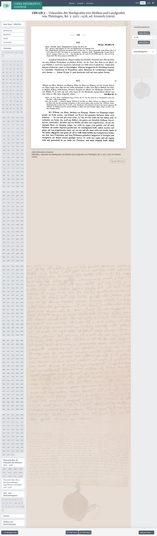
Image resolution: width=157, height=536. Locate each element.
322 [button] (12, 281)
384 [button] (21, 324)
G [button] (21, 499)
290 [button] (3, 257)
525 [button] (3, 433)
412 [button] (12, 348)
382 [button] (12, 324)
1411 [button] (4, 473)
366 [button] (8, 313)
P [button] (2, 507)
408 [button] (17, 344)
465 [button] (3, 387)
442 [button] (12, 369)
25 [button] (14, 69)
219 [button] (21, 203)
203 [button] (17, 192)
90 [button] (10, 108)
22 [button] (3, 69)
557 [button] (12, 455)
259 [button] (21, 232)
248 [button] (17, 224)
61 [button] (14, 90)
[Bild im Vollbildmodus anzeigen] (126, 23)
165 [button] (3, 165)
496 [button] (8, 409)
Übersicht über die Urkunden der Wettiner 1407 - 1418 (12, 462)
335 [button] (3, 291)
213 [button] (17, 199)
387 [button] (12, 328)
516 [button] (8, 426)
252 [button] (12, 228)
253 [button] (17, 228)
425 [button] (3, 359)
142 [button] (12, 146)
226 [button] (8, 210)
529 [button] (21, 433)
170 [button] (3, 168)
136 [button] (8, 143)
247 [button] (12, 224)
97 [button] (14, 112)
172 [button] (12, 168)
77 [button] (7, 101)
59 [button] (7, 90)
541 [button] (8, 444)
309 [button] (21, 270)
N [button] (19, 503)
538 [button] (17, 440)
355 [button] (3, 306)
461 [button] (8, 384)
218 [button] (17, 203)
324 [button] (21, 281)
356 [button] (8, 306)
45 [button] (21, 79)
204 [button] (21, 192)
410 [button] (3, 348)
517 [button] (12, 426)
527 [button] (12, 433)
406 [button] (8, 344)
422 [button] (12, 355)
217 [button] (12, 203)
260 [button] (3, 235)
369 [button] (21, 313)
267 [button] (12, 239)
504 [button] (21, 415)
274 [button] (21, 243)
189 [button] (21, 179)
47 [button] (7, 83)
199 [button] (21, 186)
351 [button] (8, 302)
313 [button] (17, 273)
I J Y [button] (6, 503)
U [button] (17, 507)
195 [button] (3, 186)
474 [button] (21, 391)
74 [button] (18, 98)
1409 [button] (15, 469)
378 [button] (17, 320)
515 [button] (3, 426)
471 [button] (8, 391)
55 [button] (14, 87)
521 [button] (8, 429)
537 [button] (12, 440)
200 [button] (3, 192)
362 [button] (12, 310)
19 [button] (14, 65)
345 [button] (3, 299)
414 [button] (21, 348)
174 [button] (21, 168)
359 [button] (21, 306)
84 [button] (10, 105)
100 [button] (3, 118)
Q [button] (5, 507)
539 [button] (21, 440)
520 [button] (3, 429)
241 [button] (8, 221)
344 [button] (21, 295)
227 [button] (12, 210)
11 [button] (7, 61)
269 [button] (21, 239)
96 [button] (10, 112)
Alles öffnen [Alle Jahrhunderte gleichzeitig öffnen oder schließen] (144, 33)
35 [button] (7, 76)
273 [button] (17, 243)
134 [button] (21, 139)
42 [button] (10, 79)
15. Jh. (136, 37)
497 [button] (12, 409)
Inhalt (5, 38)
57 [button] (21, 87)
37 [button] (14, 76)
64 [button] (3, 94)
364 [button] (21, 310)
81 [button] (21, 101)
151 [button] (8, 154)
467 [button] (12, 387)
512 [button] (12, 422)
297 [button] (12, 261)
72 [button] (10, 98)
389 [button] (21, 328)
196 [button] (8, 186)
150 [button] (3, 154)
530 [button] (3, 436)
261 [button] (8, 235)
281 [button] (8, 250)
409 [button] (21, 344)
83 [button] (7, 105)
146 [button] (8, 150)
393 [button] (17, 331)
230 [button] (3, 214)
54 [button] (10, 87)
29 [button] (7, 72)
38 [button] (18, 76)
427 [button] (12, 359)
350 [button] (3, 302)
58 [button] (3, 90)
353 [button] (17, 302)
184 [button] (21, 175)
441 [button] (8, 369)
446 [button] (8, 373)
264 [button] (21, 235)
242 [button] (12, 221)
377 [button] (12, 320)
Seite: (138, 3)
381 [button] (8, 324)
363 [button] (17, 310)
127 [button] (12, 136)
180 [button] (3, 175)
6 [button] (16, 52)
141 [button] (8, 146)
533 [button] (17, 436)
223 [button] (17, 206)
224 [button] (21, 206)
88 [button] (3, 108)
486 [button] (8, 402)
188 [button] (17, 179)
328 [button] (17, 284)
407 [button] (12, 344)
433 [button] (17, 362)
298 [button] (17, 261)
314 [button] (21, 273)
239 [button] (21, 217)
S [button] (11, 507)
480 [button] (3, 398)
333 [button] (17, 288)
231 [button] (8, 214)
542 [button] (12, 444)
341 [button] (8, 295)
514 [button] (21, 422)
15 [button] (21, 61)
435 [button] (3, 366)
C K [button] (9, 499)
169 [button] (21, 165)
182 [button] (12, 175)
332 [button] (12, 288)
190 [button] (3, 183)
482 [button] (12, 398)
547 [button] (12, 447)
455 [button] (3, 380)
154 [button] (21, 154)
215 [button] (3, 203)
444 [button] (21, 369)
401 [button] (8, 340)
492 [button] (12, 406)
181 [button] (8, 175)
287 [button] (12, 253)
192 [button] (12, 183)
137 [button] (12, 143)
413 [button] (17, 348)
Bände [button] (72, 3)
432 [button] (12, 362)
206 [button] (8, 195)
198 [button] (17, 186)
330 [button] (3, 288)
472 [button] (12, 391)
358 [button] (17, 306)
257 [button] (12, 232)
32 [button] (18, 72)
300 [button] (3, 266)
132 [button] (12, 139)
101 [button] (8, 118)
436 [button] (8, 366)
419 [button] (21, 351)
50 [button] (18, 83)
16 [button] (3, 65)
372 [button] (12, 317)
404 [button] (21, 340)
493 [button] (17, 406)
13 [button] (14, 61)
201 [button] (8, 192)
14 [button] (18, 61)
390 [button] (3, 331)
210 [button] (3, 199)
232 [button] (12, 214)
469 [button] (21, 387)
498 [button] (17, 409)
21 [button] (21, 65)
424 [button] (21, 355)
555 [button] (3, 455)
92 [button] (18, 108)
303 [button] (17, 266)
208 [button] (17, 195)
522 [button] (12, 429)
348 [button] (17, 299)
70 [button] (3, 98)
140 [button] (3, 146)
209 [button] (21, 195)
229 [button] (21, 210)
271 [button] (8, 243)
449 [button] (21, 373)
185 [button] (3, 179)
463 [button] (17, 384)
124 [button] (21, 132)
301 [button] (8, 266)
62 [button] (18, 90)
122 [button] (12, 132)
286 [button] (8, 253)
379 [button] (21, 320)
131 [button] (8, 139)
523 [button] (17, 429)
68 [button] (18, 94)
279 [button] (21, 246)
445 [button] (3, 373)
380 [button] (3, 324)
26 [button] (18, 69)
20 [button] (18, 65)
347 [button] (12, 299)
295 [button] (3, 261)
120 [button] (3, 132)
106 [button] (8, 121)
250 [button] (3, 228)
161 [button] (8, 161)
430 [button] (3, 362)
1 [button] (2, 52)
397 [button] (12, 335)
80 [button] (18, 101)
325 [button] (3, 284)
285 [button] (3, 253)
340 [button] (3, 295)
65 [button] (7, 94)
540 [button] (3, 444)
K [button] (10, 503)
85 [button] (14, 105)
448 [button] (17, 373)
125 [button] (3, 136)
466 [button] (8, 387)
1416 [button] (9, 476)
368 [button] (17, 313)
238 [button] (17, 217)
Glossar (6, 516)
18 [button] (10, 65)
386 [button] (8, 328)
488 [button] (17, 402)
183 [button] (17, 175)
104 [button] (21, 118)
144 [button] (21, 146)
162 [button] (12, 161)
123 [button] (17, 132)
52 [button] (3, 87)
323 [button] (17, 281)
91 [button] (14, 108)
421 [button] (8, 355)
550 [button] (3, 451)
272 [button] (12, 243)
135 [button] (3, 143)
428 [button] (17, 359)
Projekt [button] (80, 3)
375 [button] (3, 320)
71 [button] (7, 98)
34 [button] (3, 76)
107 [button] (12, 121)
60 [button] (10, 90)
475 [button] (3, 395)
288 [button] (17, 253)
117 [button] (12, 128)
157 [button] (12, 157)
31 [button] (14, 72)
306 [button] (8, 270)
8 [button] (21, 52)
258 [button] (17, 232)
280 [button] (3, 250)
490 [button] (3, 406)
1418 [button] (20, 476)
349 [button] (21, 299)
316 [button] (8, 277)
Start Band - (12, 24)
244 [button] (21, 221)
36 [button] (10, 76)
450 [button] (3, 377)
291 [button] (8, 257)
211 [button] (8, 199)
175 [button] (3, 172)
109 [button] (21, 121)
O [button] (22, 503)
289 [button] (21, 253)
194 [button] (21, 183)
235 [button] (3, 217)
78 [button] (10, 101)
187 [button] (12, 179)
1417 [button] (15, 476)
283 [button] (17, 250)
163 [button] (17, 161)
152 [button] (12, 154)
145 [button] (3, 150)
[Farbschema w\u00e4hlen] (153, 3)
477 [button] (12, 395)
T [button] (14, 507)
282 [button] (12, 250)
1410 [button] (20, 469)
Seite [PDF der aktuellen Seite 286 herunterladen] (72, 532)
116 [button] (8, 128)
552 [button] (12, 451)
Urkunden (7, 48)
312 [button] (12, 273)
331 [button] (8, 288)
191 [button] (8, 183)
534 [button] (21, 436)
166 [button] (8, 165)
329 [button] (21, 284)
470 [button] (3, 391)
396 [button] (8, 335)
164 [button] (21, 161)
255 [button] (3, 232)
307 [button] (12, 270)
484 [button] (21, 398)
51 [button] (21, 83)
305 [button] (3, 270)
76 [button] (3, 101)
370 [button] (3, 317)
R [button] (8, 507)
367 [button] (12, 313)
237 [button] (12, 217)
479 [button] (21, 395)
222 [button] (12, 206)
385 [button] (3, 328)
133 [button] (17, 139)
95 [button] (7, 112)
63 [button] (21, 90)
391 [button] (8, 331)
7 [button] (19, 52)
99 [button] (21, 112)
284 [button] (21, 250)
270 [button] (3, 243)
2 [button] (5, 52)
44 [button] (18, 79)
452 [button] (12, 377)
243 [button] (17, 221)
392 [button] (12, 331)
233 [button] (17, 214)
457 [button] (12, 380)
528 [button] (17, 433)
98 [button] (18, 112)
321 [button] (8, 281)
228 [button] (17, 210)
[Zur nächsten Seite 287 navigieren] (146, 532)
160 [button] (3, 161)
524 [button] (21, 429)
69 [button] (21, 94)
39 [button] (21, 76)
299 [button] (21, 261)
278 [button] (17, 246)
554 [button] (21, 451)
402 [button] (12, 340)
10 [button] (3, 61)
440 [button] (3, 369)
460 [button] (3, 384)
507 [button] (12, 418)
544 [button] (21, 444)
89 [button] (7, 108)
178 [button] (17, 172)
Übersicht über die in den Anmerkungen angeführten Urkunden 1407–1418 (12, 483)
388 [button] (17, 328)
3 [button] (8, 52)
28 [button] (3, 72)
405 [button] (3, 344)
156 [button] (8, 157)
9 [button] (2, 56)
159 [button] (21, 157)
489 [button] (21, 402)
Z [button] (2, 510)
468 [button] (17, 387)
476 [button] (8, 395)
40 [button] (3, 79)
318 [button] (17, 277)
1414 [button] (20, 473)
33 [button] (21, 72)
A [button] (2, 499)
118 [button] (17, 128)
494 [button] (21, 406)
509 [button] (21, 418)
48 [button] (10, 83)
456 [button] (8, 380)
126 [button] (8, 136)
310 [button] (3, 273)
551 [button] (8, 451)
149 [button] (21, 150)
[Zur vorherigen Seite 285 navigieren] (9, 532)
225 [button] (3, 210)
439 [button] (21, 366)
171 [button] (8, 168)
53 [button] (7, 87)
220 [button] (3, 206)
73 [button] (14, 98)
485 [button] (3, 402)
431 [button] (8, 362)
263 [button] (17, 235)
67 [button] (14, 94)
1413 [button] (15, 473)
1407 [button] (4, 469)
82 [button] (3, 105)
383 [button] (17, 324)
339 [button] (21, 291)
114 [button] (21, 125)
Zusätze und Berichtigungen (9, 523)
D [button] (12, 499)
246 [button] (8, 224)
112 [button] (12, 125)
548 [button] (17, 447)
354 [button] (21, 302)
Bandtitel (7, 34)
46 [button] (3, 83)
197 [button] (12, 186)
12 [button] (10, 61)
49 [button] (14, 83)
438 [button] (17, 366)
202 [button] (12, 192)
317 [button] (12, 277)
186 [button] (8, 179)
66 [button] (10, 94)
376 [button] (8, 320)
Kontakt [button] (89, 3)
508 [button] (17, 418)
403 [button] (17, 340)
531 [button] (8, 436)
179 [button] (21, 172)
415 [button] (3, 351)
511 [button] (8, 422)
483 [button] (17, 398)
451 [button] (8, 377)
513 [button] (17, 422)
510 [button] (3, 422)
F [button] (18, 499)
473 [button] (17, 391)
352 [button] (12, 302)
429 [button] (21, 359)
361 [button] (8, 310)
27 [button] (21, 69)
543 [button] (17, 444)
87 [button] (21, 105)
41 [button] (7, 79)
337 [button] (12, 291)
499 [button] (21, 409)
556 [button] (8, 455)
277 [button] (12, 246)
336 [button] (8, 291)
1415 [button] (4, 476)
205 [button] (3, 195)
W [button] (23, 507)
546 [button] (8, 447)
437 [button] (12, 366)
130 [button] (3, 139)
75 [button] (21, 98)
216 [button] (8, 203)
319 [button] (21, 277)
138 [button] (17, 143)
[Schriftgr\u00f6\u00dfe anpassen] (148, 3)
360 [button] (3, 310)
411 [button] (8, 348)
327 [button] (12, 284)
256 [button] (8, 232)
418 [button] (17, 351)
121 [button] (8, 132)
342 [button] (12, 295)
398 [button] (17, 335)
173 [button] (17, 168)
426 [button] (8, 359)
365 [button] (3, 313)
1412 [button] (9, 473)
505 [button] (3, 418)
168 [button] (17, 165)
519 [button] (21, 426)
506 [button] (8, 418)
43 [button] (14, 79)
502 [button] (12, 415)
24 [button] (10, 69)
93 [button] (21, 108)
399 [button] (21, 335)
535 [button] (3, 440)
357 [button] (12, 306)
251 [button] (8, 228)
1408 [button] (9, 469)
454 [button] (21, 377)
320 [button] (3, 281)
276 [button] (8, 246)
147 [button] (12, 150)
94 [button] (3, 112)
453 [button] (17, 377)
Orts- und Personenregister (10, 494)
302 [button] (12, 266)
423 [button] (17, 355)
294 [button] (21, 257)
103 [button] (17, 118)
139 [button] (21, 143)
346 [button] (8, 299)
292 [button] (12, 257)
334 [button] (21, 288)
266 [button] (8, 239)
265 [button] (3, 239)
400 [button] (3, 340)
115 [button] (3, 128)
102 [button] (12, 118)
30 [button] (10, 72)
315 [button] (3, 277)
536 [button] (8, 440)
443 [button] (17, 369)
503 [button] (17, 415)
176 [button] (8, 172)
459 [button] (21, 380)
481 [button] (8, 398)
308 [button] (17, 270)
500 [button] (3, 415)
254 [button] (21, 228)
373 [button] (17, 317)
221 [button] (8, 206)
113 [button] (17, 125)
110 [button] (3, 125)
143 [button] (17, 146)
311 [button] (8, 273)
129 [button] (21, 136)
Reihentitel (7, 31)
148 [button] (17, 150)
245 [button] (3, 224)
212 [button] (12, 199)
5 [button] (13, 52)
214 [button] (21, 199)
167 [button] (12, 165)
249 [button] (21, 224)
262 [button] (12, 235)
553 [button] (17, 451)
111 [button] (8, 125)
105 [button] (3, 121)
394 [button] (21, 331)
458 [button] (17, 380)
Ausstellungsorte (140, 52)
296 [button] (8, 261)
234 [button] (21, 214)
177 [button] (12, 172)
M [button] (16, 503)
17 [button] (7, 65)
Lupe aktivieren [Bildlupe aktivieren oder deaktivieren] (117, 161)
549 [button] (21, 447)
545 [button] (3, 447)
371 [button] (8, 317)
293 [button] (17, 257)
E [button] (15, 499)
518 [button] (17, 426)
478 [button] (17, 395)
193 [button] (17, 183)
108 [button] (17, 121)
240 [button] (3, 221)
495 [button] (3, 409)
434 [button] (21, 362)
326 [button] (8, 284)
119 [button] (21, 128)
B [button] (5, 499)
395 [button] (3, 335)
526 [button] (8, 433)
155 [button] (3, 157)
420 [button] (3, 355)
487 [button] (12, 402)
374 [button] (21, 317)
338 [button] (17, 291)
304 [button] (21, 266)
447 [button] (12, 373)
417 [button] (12, 351)
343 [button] (17, 295)
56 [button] (18, 87)
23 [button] (7, 69)
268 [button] (17, 239)
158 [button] (17, 157)
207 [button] (12, 195)
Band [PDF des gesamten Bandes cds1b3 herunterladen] (85, 532)
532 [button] (12, 436)
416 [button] (8, 351)
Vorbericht (7, 42)
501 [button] (8, 415)
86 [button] (18, 105)
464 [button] (21, 384)
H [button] (3, 503)
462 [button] (12, 384)
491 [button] (8, 406)
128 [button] (17, 136)
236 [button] (8, 217)
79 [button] (14, 101)
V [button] (19, 507)
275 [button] (3, 246)
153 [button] (17, 154)
